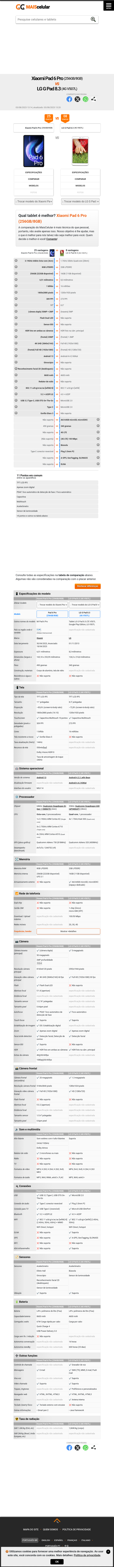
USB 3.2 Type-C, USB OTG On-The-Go (34, 400)
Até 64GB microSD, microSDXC (80, 419)
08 (65, 117)
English (46, 1540)
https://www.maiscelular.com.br (34, 7)
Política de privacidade (76, 1529)
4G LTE (80, 432)
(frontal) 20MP (34, 336)
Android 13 (34, 355)
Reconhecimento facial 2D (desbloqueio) (34, 368)
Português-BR (29, 1540)
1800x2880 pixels (34, 292)
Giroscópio (34, 362)
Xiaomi (40, 638)
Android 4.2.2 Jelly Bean (79, 777)
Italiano (85, 1540)
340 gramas (80, 425)
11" (34, 304)
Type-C (34, 406)
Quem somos (50, 1529)
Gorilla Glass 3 (34, 413)
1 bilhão (34, 285)
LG (70, 638)
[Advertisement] (57, 48)
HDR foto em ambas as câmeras (34, 330)
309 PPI (34, 298)
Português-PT (52, 1546)
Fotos (33, 192)
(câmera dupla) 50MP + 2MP (34, 311)
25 (49, 117)
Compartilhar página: (93, 99)
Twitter (77, 99)
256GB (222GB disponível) (34, 273)
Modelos (33, 185)
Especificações (33, 172)
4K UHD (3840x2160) (34, 343)
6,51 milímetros (34, 279)
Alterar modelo (20, 603)
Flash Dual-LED (34, 317)
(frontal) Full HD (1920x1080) (34, 349)
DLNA (80, 463)
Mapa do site (30, 1529)
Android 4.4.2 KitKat (77, 783)
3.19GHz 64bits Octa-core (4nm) (34, 260)
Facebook (69, 99)
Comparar (33, 179)
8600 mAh (34, 374)
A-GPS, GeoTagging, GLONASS (80, 457)
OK (57, 1561)
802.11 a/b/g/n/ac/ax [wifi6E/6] (34, 387)
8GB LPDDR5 (34, 266)
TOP (57, 1522)
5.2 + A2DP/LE (34, 394)
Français (72, 1540)
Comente (51, 239)
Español (58, 1540)
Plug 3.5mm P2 (80, 451)
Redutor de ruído (34, 381)
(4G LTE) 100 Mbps (80, 438)
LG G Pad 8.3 (85, 614)
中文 (67, 1546)
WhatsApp (85, 99)
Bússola (80, 444)
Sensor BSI (34, 324)
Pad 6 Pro (52, 614)
